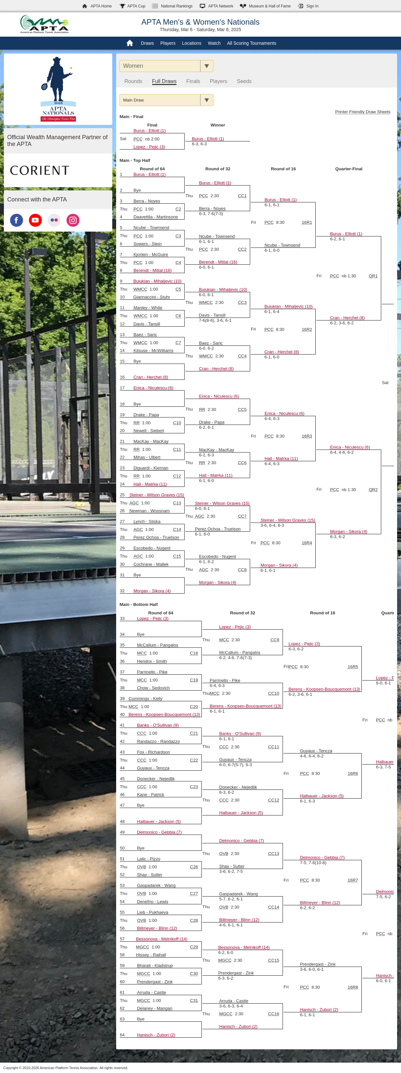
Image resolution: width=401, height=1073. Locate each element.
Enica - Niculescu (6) (153, 387)
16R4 (307, 542)
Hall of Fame (270, 6)
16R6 (353, 773)
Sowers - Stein (147, 243)
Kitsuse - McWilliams (153, 350)
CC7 (242, 516)
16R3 (307, 436)
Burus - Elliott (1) (149, 130)
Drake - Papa (212, 422)
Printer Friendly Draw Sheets (362, 111)
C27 (194, 893)
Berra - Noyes (212, 208)
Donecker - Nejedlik (156, 778)
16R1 (307, 222)
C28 (194, 920)
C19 (194, 680)
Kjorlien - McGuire (150, 254)
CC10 (273, 693)
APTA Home (101, 6)
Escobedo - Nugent (151, 548)
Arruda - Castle (151, 992)
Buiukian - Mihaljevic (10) (157, 281)
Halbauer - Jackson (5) (322, 795)
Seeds (244, 81)
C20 (194, 706)
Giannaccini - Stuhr (151, 297)
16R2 (307, 329)
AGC (134, 502)
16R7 (353, 880)
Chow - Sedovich (153, 687)
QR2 (373, 489)
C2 (178, 209)
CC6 (242, 462)
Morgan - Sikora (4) (348, 531)
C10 (177, 422)
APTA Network (220, 6)
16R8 (353, 987)
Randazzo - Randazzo (158, 741)
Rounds (133, 81)
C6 (178, 315)
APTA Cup (136, 6)
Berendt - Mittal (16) (218, 261)
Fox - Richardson (153, 752)
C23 (194, 786)
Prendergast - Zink (236, 973)
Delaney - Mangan (154, 1008)
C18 (194, 653)
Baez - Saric (145, 334)
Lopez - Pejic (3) (149, 146)
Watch (214, 43)
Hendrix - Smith (152, 661)
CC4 (242, 356)
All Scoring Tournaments (251, 43)
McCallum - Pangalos (240, 652)
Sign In (312, 6)
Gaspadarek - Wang (156, 885)
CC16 (273, 1013)
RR (202, 409)
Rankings (176, 6)
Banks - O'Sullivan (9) (157, 725)
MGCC (142, 947)
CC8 (242, 569)
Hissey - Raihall (151, 954)
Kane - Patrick (150, 794)
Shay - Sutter (232, 866)
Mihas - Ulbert (146, 457)
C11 (177, 449)
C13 (177, 502)
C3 (178, 236)
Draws (147, 43)
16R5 (353, 666)
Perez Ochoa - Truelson (218, 528)
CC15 (273, 960)
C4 (178, 262)
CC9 (275, 639)
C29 (194, 947)
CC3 (242, 302)
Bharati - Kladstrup (155, 965)
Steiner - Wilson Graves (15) (156, 494)
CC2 (242, 249)
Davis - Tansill (212, 315)
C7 (178, 342)
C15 (177, 556)
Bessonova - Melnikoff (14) (161, 938)
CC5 (242, 409)
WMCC (140, 289)
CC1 (242, 195)
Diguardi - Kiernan (150, 467)
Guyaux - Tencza (235, 759)
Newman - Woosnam (149, 510)
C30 (194, 973)
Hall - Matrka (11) (281, 458)
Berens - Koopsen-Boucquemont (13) (324, 689)
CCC (141, 733)
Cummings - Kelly (145, 698)
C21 (194, 733)
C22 (194, 760)
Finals (193, 81)
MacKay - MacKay (150, 441)
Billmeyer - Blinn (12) (320, 902)
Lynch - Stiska (146, 521)
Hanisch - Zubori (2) (319, 1009)
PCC (137, 139)
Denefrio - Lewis (152, 901)
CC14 (273, 907)
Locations (191, 43)
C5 (178, 289)
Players (168, 43)
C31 (194, 1000)
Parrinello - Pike (152, 671)
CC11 (273, 746)
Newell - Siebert (148, 430)
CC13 (273, 853)
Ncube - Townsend (282, 245)
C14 (177, 529)
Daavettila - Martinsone (155, 216)
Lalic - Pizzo (148, 858)
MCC (224, 639)
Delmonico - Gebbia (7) (159, 832)
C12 (177, 476)
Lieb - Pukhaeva (152, 912)
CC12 (273, 800)
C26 (194, 866)
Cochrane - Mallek (150, 564)
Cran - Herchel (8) (347, 317)
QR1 (373, 275)
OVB (223, 853)
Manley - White (147, 307)
